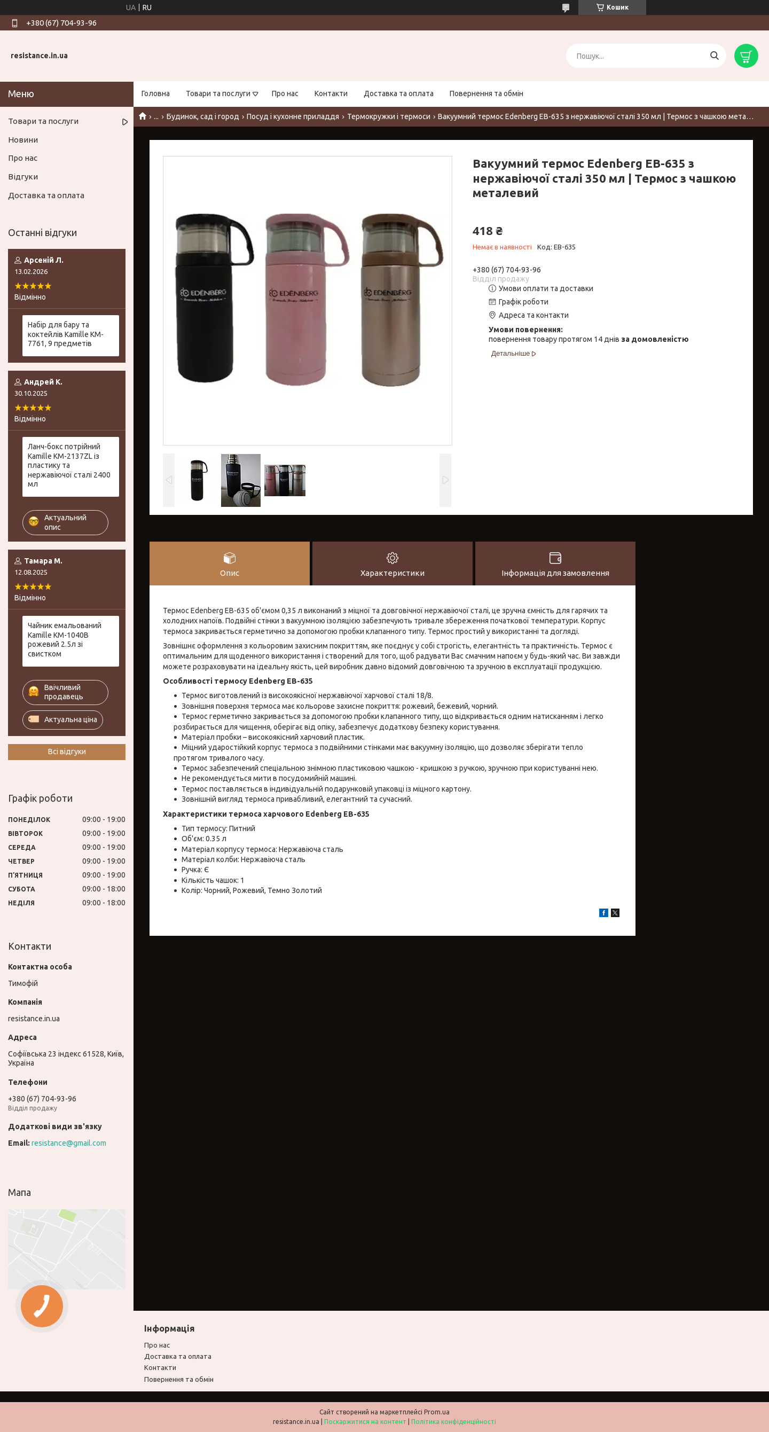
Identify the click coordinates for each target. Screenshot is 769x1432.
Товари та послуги (218, 93)
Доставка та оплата (399, 93)
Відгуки (23, 176)
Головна (156, 93)
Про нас (285, 93)
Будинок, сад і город (203, 116)
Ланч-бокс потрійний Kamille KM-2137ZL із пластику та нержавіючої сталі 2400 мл (69, 465)
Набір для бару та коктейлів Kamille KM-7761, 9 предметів (66, 334)
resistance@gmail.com (69, 1143)
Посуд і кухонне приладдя (293, 116)
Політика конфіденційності (453, 1421)
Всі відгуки (67, 751)
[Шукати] (714, 56)
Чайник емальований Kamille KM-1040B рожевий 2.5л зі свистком (64, 639)
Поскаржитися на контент (365, 1421)
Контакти (331, 93)
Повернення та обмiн (179, 1379)
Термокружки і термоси (388, 116)
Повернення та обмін (486, 93)
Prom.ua (437, 1411)
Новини (23, 139)
